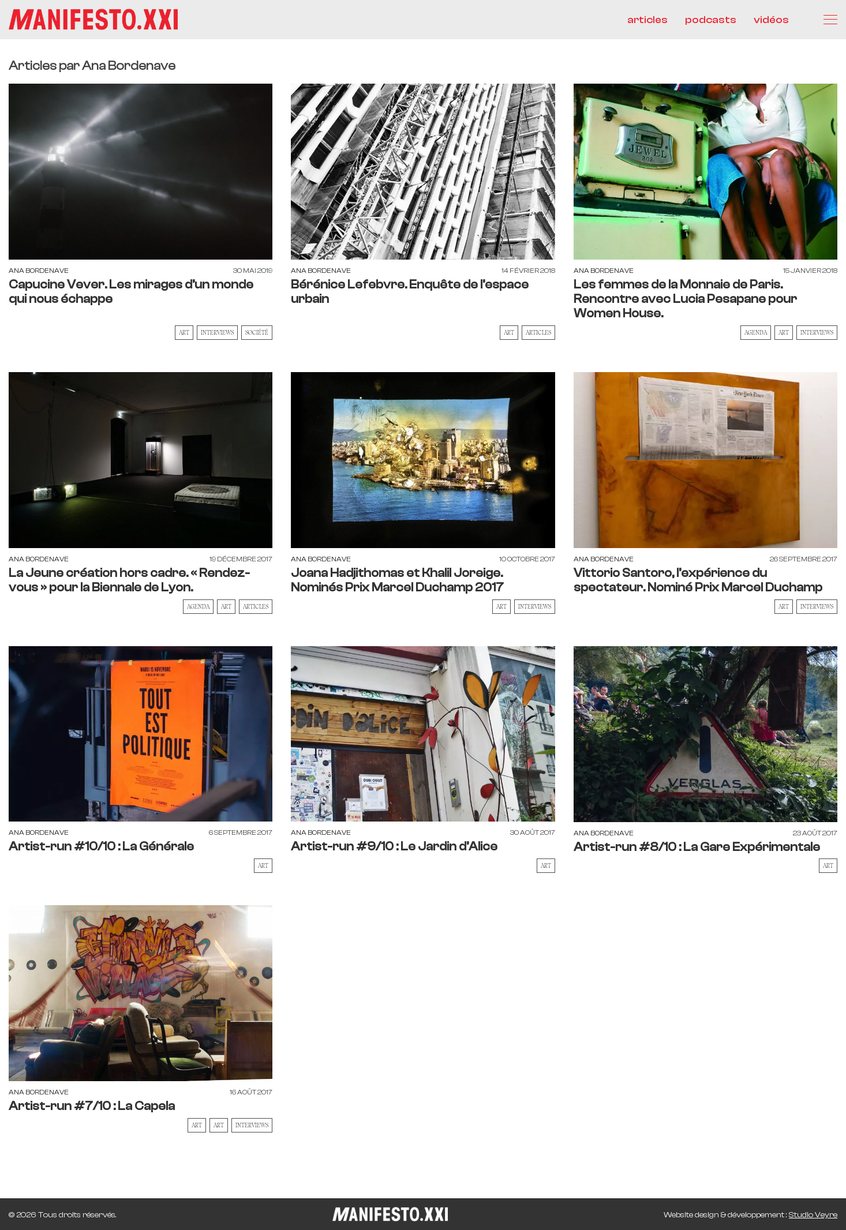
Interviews (217, 332)
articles (647, 20)
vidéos (771, 20)
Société (256, 332)
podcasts (710, 20)
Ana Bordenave (39, 271)
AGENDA (755, 332)
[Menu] (830, 19)
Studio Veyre (813, 1215)
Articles (538, 332)
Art (184, 332)
